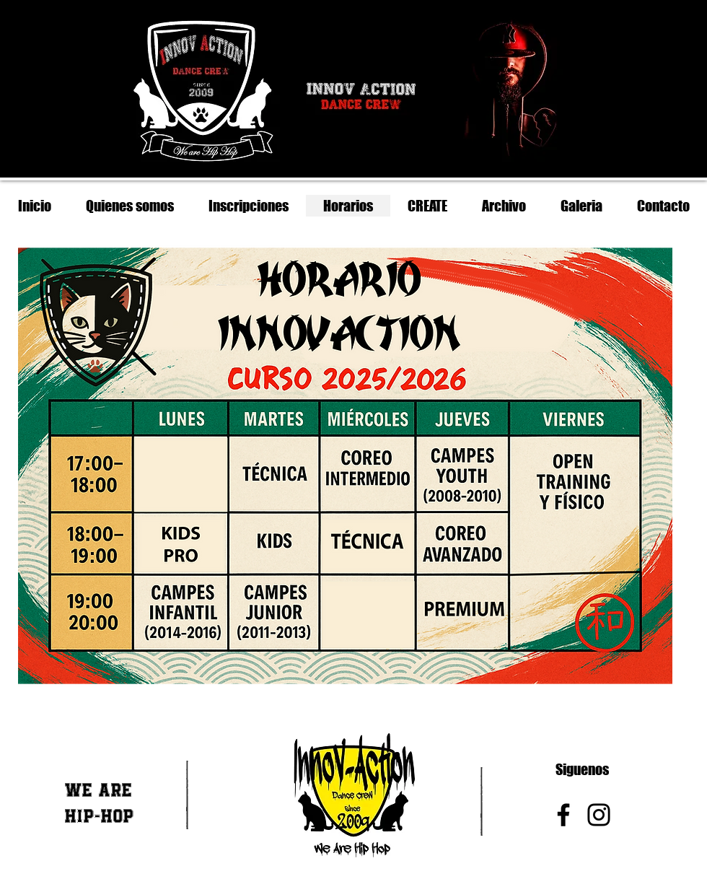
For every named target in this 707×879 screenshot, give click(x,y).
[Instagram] (599, 815)
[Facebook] (563, 815)
